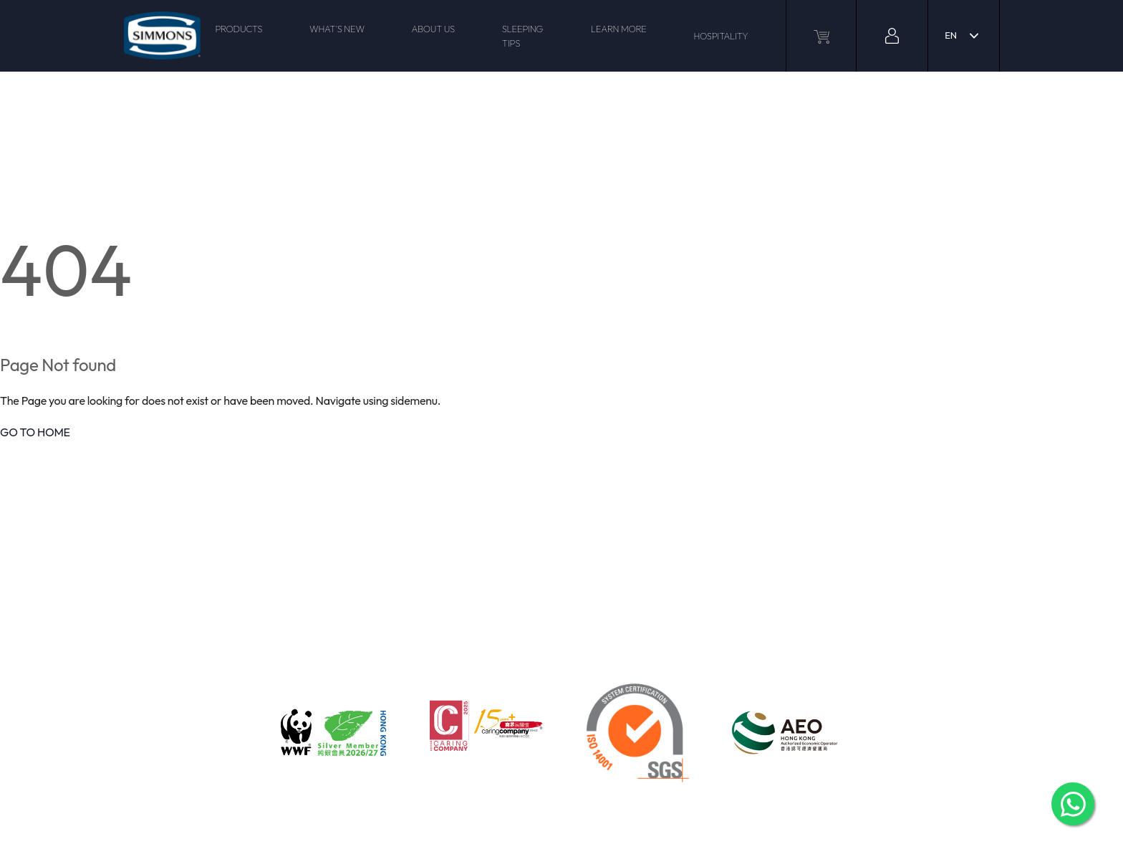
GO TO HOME (35, 432)
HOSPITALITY (720, 36)
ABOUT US (432, 28)
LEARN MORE (619, 28)
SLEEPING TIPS (522, 36)
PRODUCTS (238, 28)
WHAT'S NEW (337, 28)
